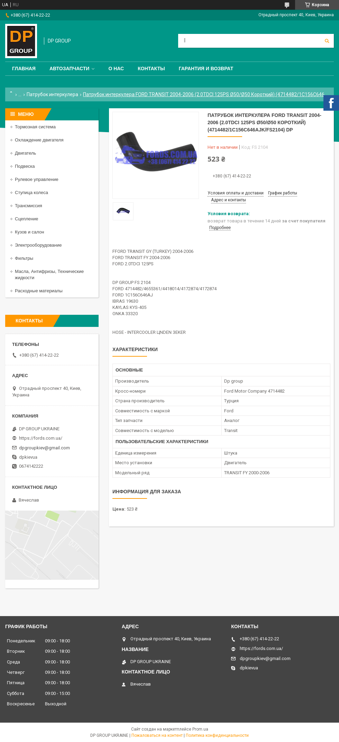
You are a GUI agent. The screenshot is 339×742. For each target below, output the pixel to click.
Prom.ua (200, 729)
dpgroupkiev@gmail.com (44, 447)
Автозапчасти (69, 68)
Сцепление (26, 218)
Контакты (151, 68)
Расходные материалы (39, 290)
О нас (116, 68)
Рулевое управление (36, 179)
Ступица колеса (31, 192)
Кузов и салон (29, 232)
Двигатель (25, 153)
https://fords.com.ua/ (40, 438)
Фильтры (24, 258)
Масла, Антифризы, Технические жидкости (49, 274)
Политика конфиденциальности (217, 735)
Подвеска (25, 166)
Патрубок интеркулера (52, 94)
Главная (24, 68)
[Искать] (327, 41)
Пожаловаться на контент (157, 735)
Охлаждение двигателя (39, 140)
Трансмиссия (28, 205)
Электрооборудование (38, 245)
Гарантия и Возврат (206, 68)
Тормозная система (35, 126)
